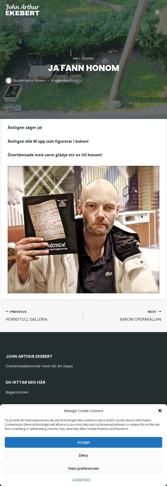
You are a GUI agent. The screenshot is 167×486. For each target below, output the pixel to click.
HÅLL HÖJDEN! (83, 58)
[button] (159, 410)
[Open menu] (156, 11)
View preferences (83, 468)
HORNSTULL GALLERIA (43, 315)
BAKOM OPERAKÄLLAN (124, 315)
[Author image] (9, 80)
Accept (83, 442)
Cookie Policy (81, 479)
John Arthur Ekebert (32, 80)
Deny (83, 455)
